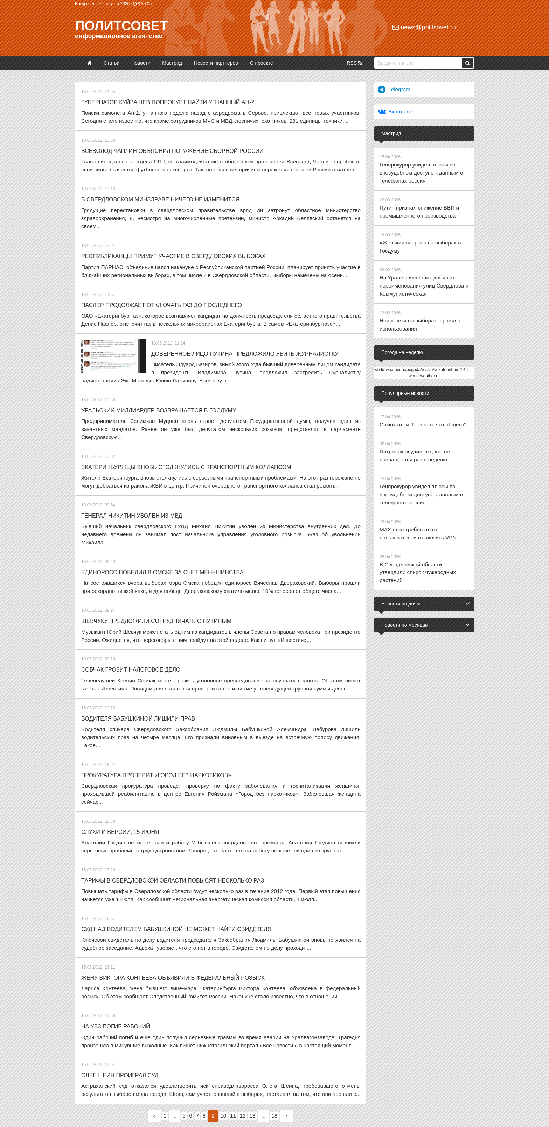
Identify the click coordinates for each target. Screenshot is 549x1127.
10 (226, 1033)
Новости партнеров (216, 63)
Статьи (111, 63)
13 (267, 1033)
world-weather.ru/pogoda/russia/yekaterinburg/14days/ (424, 356)
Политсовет (121, 26)
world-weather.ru (424, 362)
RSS (354, 63)
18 (294, 1033)
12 (254, 1033)
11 (240, 1033)
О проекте (261, 63)
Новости (140, 63)
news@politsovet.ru (424, 27)
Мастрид (172, 63)
